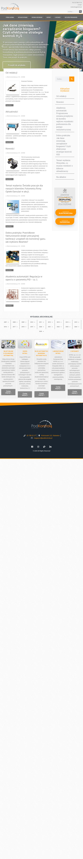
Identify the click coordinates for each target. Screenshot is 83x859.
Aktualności (12, 111)
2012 (50, 322)
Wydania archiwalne (37, 17)
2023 (68, 326)
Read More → (9, 105)
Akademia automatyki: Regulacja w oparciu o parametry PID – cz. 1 (24, 278)
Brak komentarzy (12, 77)
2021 (50, 326)
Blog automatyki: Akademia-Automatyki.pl (41, 353)
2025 (41, 331)
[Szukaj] (80, 11)
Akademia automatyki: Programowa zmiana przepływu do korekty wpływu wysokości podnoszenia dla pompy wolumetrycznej (64, 119)
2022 (59, 326)
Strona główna (10, 17)
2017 (15, 326)
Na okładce (61, 177)
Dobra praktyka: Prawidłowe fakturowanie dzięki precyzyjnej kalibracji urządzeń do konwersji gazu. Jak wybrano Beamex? (25, 237)
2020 (41, 326)
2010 (32, 322)
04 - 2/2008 (21, 77)
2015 (76, 322)
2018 (24, 326)
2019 (32, 326)
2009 (24, 322)
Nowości (10, 148)
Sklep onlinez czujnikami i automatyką (8, 353)
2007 (6, 322)
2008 (15, 322)
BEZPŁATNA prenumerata (71, 17)
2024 (76, 326)
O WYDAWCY (75, 351)
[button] (2, 46)
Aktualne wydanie (23, 17)
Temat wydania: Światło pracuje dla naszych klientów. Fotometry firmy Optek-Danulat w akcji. (24, 188)
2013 (59, 322)
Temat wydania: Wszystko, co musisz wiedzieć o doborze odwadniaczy (64, 165)
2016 (6, 326)
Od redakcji (11, 72)
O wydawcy (58, 17)
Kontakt (49, 17)
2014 (68, 322)
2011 (41, 322)
